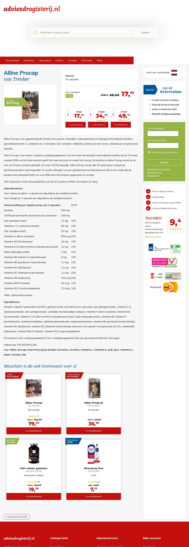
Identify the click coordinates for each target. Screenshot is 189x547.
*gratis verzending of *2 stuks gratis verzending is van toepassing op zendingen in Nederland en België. (94, 543)
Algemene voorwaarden (110, 483)
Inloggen (164, 162)
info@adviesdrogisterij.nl (17, 483)
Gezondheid (12, 60)
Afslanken (29, 60)
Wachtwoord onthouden (164, 152)
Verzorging (45, 60)
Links (99, 502)
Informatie (86, 60)
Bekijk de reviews (153, 236)
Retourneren (103, 487)
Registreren (149, 483)
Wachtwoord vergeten (158, 169)
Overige (72, 60)
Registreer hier (154, 172)
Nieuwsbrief (153, 175)
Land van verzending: (161, 72)
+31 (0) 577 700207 (15, 487)
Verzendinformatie (107, 492)
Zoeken (145, 32)
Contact (101, 497)
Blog (99, 60)
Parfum (59, 60)
